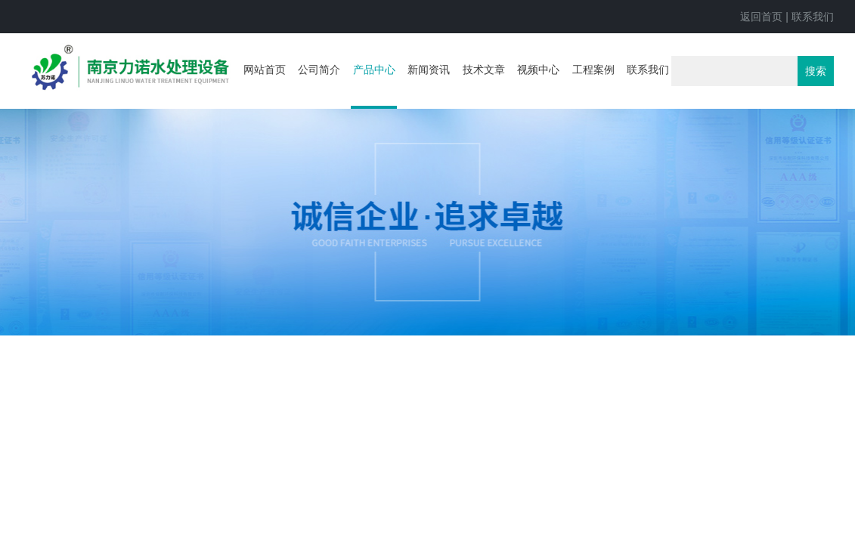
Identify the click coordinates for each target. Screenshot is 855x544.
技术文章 (484, 69)
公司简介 (319, 69)
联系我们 (812, 17)
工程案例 (593, 69)
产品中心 (374, 69)
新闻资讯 (428, 69)
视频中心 (538, 69)
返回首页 (761, 17)
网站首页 (264, 69)
